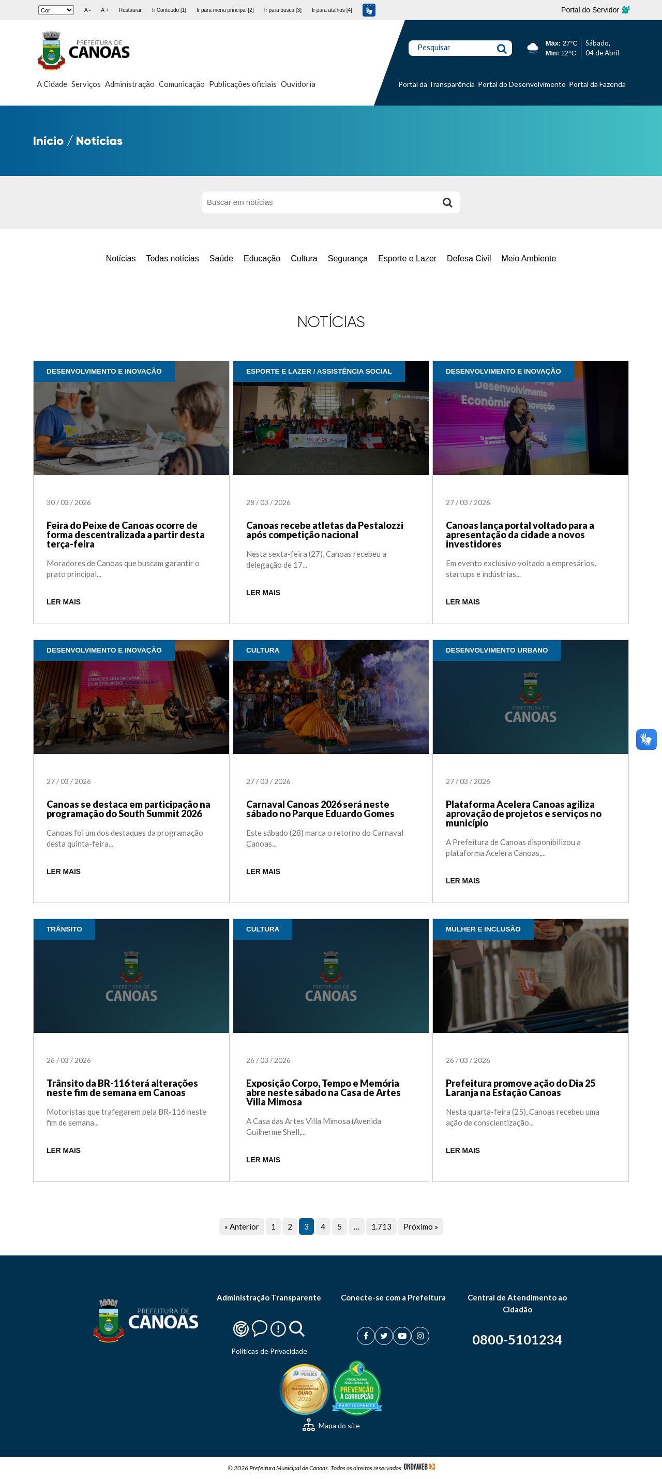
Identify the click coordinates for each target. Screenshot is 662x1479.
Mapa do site (331, 1425)
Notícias (121, 258)
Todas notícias (172, 258)
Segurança (348, 258)
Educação (262, 258)
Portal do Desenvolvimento (522, 84)
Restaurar (130, 10)
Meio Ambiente (528, 258)
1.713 (381, 1226)
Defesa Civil (469, 258)
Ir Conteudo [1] (169, 10)
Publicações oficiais (243, 83)
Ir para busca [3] (283, 10)
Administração (130, 83)
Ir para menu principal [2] (225, 10)
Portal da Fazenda (597, 84)
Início (48, 140)
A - (87, 10)
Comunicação (182, 83)
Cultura (304, 258)
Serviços (86, 83)
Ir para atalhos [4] (332, 10)
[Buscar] (447, 202)
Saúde (221, 258)
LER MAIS (64, 602)
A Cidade (52, 83)
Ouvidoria (298, 83)
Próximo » (420, 1226)
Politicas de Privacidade (269, 1351)
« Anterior (241, 1226)
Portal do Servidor (595, 10)
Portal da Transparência (436, 84)
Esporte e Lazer (407, 258)
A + (105, 10)
